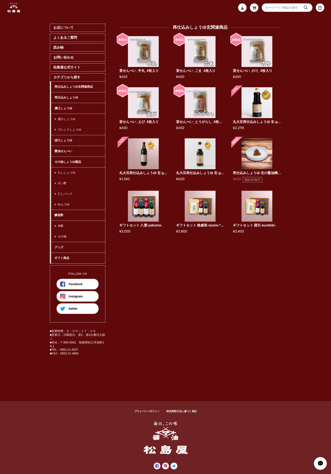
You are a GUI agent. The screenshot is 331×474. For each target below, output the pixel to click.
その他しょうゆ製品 (67, 161)
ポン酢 (62, 183)
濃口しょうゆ (63, 108)
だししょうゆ (66, 172)
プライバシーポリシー (147, 411)
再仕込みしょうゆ (66, 97)
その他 (62, 236)
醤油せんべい (63, 151)
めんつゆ (63, 204)
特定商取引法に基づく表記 (181, 411)
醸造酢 (58, 215)
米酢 (61, 225)
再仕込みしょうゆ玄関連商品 (73, 86)
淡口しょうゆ (63, 140)
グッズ (58, 247)
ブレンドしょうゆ (69, 129)
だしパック (65, 193)
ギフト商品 (61, 258)
